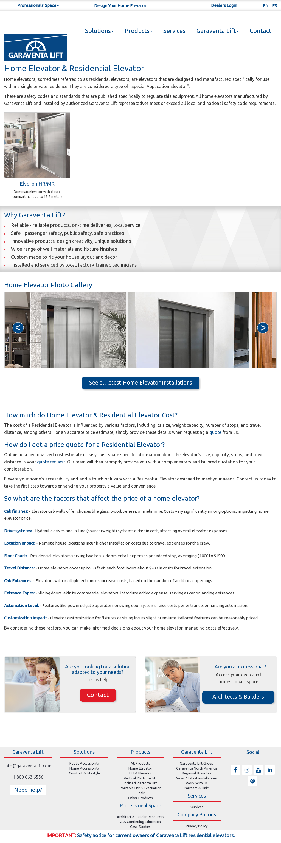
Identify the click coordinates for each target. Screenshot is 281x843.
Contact (260, 30)
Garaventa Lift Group (196, 763)
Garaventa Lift (217, 30)
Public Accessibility (84, 763)
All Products (140, 763)
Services (174, 30)
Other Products (140, 798)
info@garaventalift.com (28, 765)
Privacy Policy (196, 826)
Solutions (99, 30)
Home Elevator (140, 768)
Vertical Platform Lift (140, 778)
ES (274, 5)
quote (215, 432)
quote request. (52, 461)
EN (265, 5)
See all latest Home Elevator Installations (140, 382)
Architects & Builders (238, 696)
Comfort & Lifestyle (84, 773)
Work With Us (197, 783)
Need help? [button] (28, 790)
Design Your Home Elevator (120, 5)
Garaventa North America (196, 768)
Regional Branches (196, 773)
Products (138, 30)
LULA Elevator (140, 773)
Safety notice (91, 835)
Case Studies (140, 826)
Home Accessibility (84, 768)
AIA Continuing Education (140, 822)
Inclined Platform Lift (140, 783)
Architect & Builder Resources (140, 817)
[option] (65, 330)
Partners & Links (197, 788)
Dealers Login (224, 5)
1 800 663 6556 (28, 776)
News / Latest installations (197, 778)
